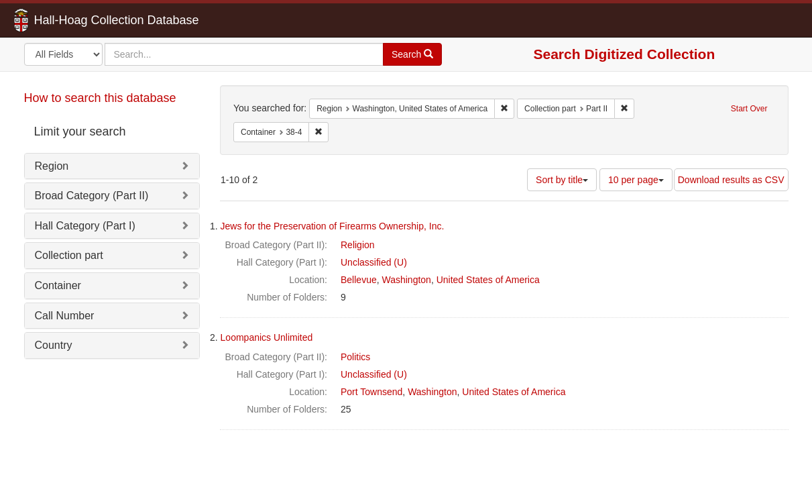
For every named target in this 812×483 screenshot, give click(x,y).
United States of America (488, 279)
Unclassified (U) (374, 262)
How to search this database (100, 98)
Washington (406, 279)
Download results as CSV (731, 179)
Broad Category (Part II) (92, 195)
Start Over (749, 108)
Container (58, 285)
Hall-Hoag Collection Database (74, 20)
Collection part (69, 255)
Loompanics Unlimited (267, 337)
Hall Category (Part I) (85, 225)
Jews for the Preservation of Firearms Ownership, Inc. (333, 226)
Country (53, 345)
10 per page (636, 179)
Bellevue (359, 279)
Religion (358, 244)
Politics (355, 357)
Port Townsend (371, 391)
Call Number (65, 315)
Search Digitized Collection (624, 54)
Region (52, 166)
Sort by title (562, 179)
